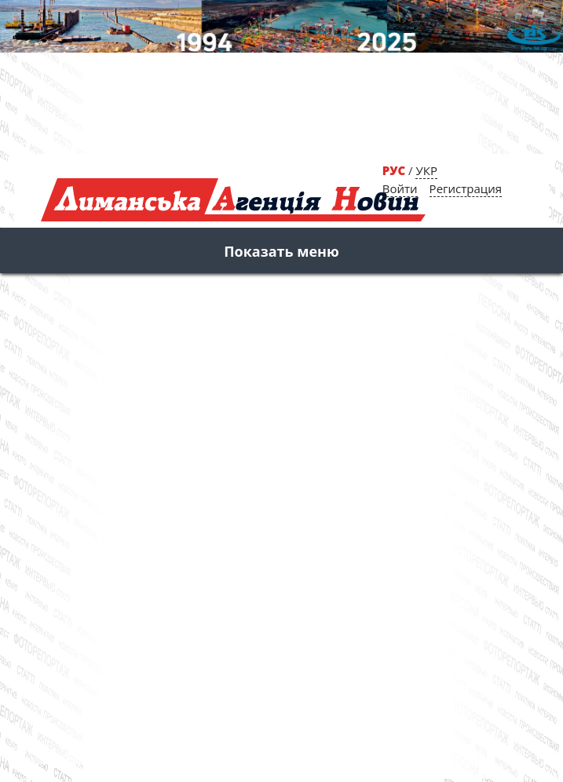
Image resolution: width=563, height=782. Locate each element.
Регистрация (466, 188)
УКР (426, 170)
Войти (400, 188)
